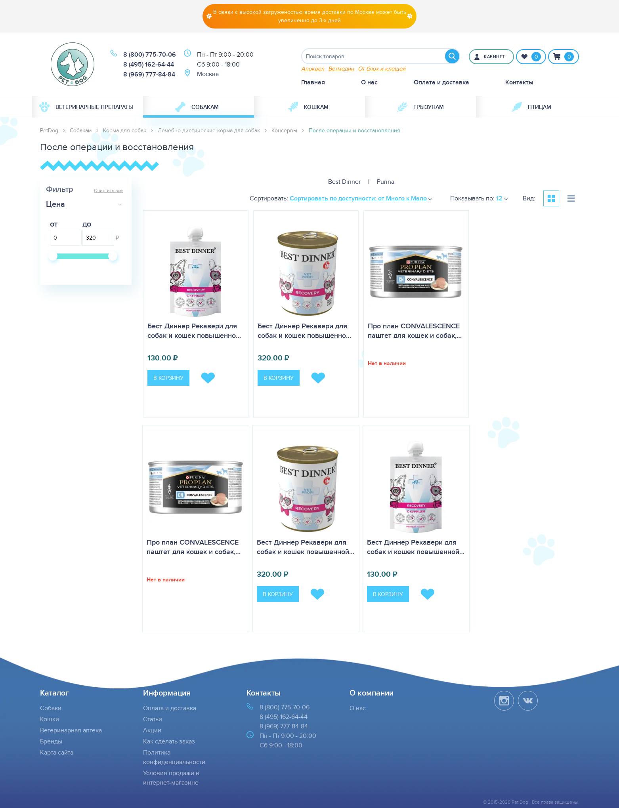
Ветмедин (341, 68)
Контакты (519, 82)
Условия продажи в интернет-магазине (171, 777)
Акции (152, 730)
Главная (313, 82)
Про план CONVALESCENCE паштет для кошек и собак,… (415, 330)
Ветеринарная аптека (71, 730)
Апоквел (312, 68)
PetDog (49, 130)
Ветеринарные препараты (86, 107)
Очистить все (108, 190)
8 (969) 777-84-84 (149, 74)
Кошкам (308, 107)
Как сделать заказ (169, 741)
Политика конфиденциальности (174, 757)
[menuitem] (87, 107)
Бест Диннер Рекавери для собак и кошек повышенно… (194, 330)
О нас (369, 82)
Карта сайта (56, 752)
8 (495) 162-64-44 (148, 64)
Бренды (51, 741)
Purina (385, 181)
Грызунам (420, 107)
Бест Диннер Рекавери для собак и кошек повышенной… (305, 546)
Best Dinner (344, 181)
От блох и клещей (381, 68)
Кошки (49, 719)
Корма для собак (124, 130)
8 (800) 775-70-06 (149, 54)
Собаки (50, 708)
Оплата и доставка (441, 82)
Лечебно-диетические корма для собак (209, 130)
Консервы (284, 130)
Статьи (152, 719)
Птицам (531, 107)
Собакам (197, 107)
